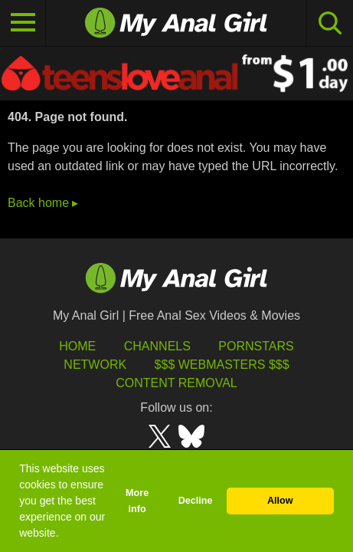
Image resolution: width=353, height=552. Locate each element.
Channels (157, 346)
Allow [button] (280, 500)
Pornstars (255, 346)
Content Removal (176, 382)
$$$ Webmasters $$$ (222, 364)
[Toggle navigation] (23, 23)
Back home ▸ (43, 202)
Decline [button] (195, 500)
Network (95, 364)
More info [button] (137, 501)
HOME (77, 346)
